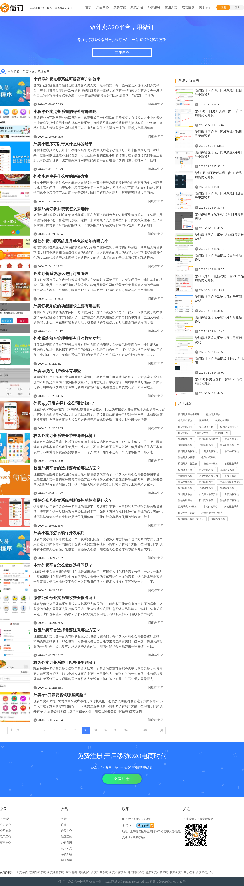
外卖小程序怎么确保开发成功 (59, 533)
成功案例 (188, 7)
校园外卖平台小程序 (188, 414)
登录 (237, 7)
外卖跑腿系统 (211, 451)
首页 (88, 7)
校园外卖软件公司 (229, 426)
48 (145, 730)
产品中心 (102, 7)
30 (85, 730)
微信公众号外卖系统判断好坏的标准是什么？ (72, 500)
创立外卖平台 (206, 426)
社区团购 (66, 836)
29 (75, 730)
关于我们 (205, 7)
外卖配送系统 (231, 506)
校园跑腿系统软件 (208, 439)
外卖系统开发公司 (208, 476)
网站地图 (71, 872)
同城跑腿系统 (218, 519)
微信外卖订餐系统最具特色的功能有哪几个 (70, 241)
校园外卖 (171, 7)
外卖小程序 (231, 476)
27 (55, 730)
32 (105, 730)
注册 (223, 7)
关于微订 (5, 818)
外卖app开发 (221, 433)
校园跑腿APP (206, 482)
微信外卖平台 (213, 414)
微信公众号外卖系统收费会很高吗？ (64, 598)
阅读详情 (154, 104)
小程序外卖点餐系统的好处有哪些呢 (64, 111)
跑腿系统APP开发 (187, 506)
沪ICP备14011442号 (172, 881)
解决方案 (119, 7)
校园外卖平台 (185, 469)
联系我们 (5, 836)
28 (65, 730)
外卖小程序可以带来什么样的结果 (62, 144)
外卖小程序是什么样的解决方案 (61, 176)
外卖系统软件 (185, 426)
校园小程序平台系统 (230, 482)
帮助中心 (5, 842)
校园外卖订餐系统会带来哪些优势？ (64, 435)
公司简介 (5, 824)
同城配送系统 (206, 500)
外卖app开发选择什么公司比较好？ (64, 403)
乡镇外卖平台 (201, 433)
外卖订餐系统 (206, 488)
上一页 (14, 730)
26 (45, 730)
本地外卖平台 (210, 506)
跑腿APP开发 (211, 463)
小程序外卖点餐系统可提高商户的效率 (66, 79)
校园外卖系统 (232, 439)
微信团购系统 (185, 482)
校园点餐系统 (222, 420)
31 (95, 730)
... (36, 730)
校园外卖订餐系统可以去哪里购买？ (64, 662)
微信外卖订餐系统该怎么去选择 (61, 209)
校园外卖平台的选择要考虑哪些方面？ (66, 468)
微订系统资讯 (40, 71)
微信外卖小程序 (186, 457)
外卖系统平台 (185, 439)
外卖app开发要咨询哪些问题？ (60, 695)
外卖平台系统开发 (208, 494)
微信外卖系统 (208, 457)
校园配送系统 (231, 463)
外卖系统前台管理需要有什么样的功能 (66, 338)
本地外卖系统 (185, 476)
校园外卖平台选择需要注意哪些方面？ (66, 630)
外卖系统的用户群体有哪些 (57, 371)
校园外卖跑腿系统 (187, 451)
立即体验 (122, 52)
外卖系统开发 (206, 469)
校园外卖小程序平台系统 (191, 519)
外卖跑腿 (154, 7)
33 (115, 730)
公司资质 (5, 830)
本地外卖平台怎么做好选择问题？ (62, 565)
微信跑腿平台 (185, 500)
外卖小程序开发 (186, 512)
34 (126, 730)
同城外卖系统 (185, 445)
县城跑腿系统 (206, 445)
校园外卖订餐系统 (187, 463)
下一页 (158, 730)
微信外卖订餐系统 (229, 500)
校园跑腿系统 (185, 488)
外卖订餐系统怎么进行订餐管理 (61, 273)
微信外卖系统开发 (229, 445)
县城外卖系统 (227, 469)
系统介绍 (136, 7)
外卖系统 (183, 433)
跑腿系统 (204, 420)
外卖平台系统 (185, 420)
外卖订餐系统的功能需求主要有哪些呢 (66, 306)
